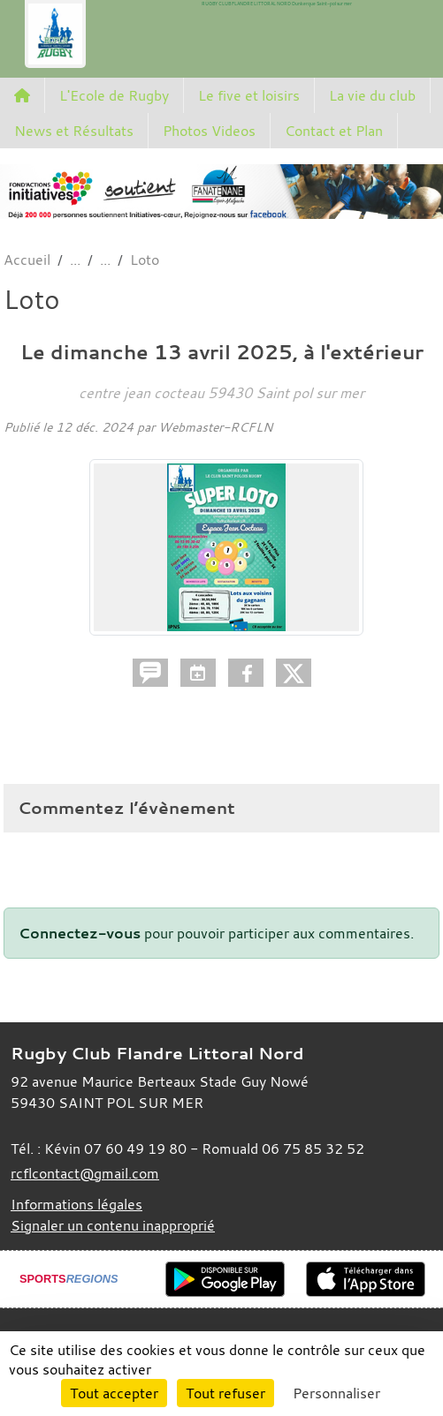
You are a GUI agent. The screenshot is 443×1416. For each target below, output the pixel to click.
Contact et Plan (334, 130)
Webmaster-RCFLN (215, 426)
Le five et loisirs (249, 95)
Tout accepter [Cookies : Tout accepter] (114, 1393)
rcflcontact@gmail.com (85, 1173)
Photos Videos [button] (209, 130)
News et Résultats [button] (74, 130)
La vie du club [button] (372, 95)
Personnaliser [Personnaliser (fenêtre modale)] (336, 1393)
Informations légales (76, 1204)
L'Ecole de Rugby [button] (114, 95)
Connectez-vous (80, 933)
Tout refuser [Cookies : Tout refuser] (225, 1393)
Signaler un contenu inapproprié (113, 1225)
